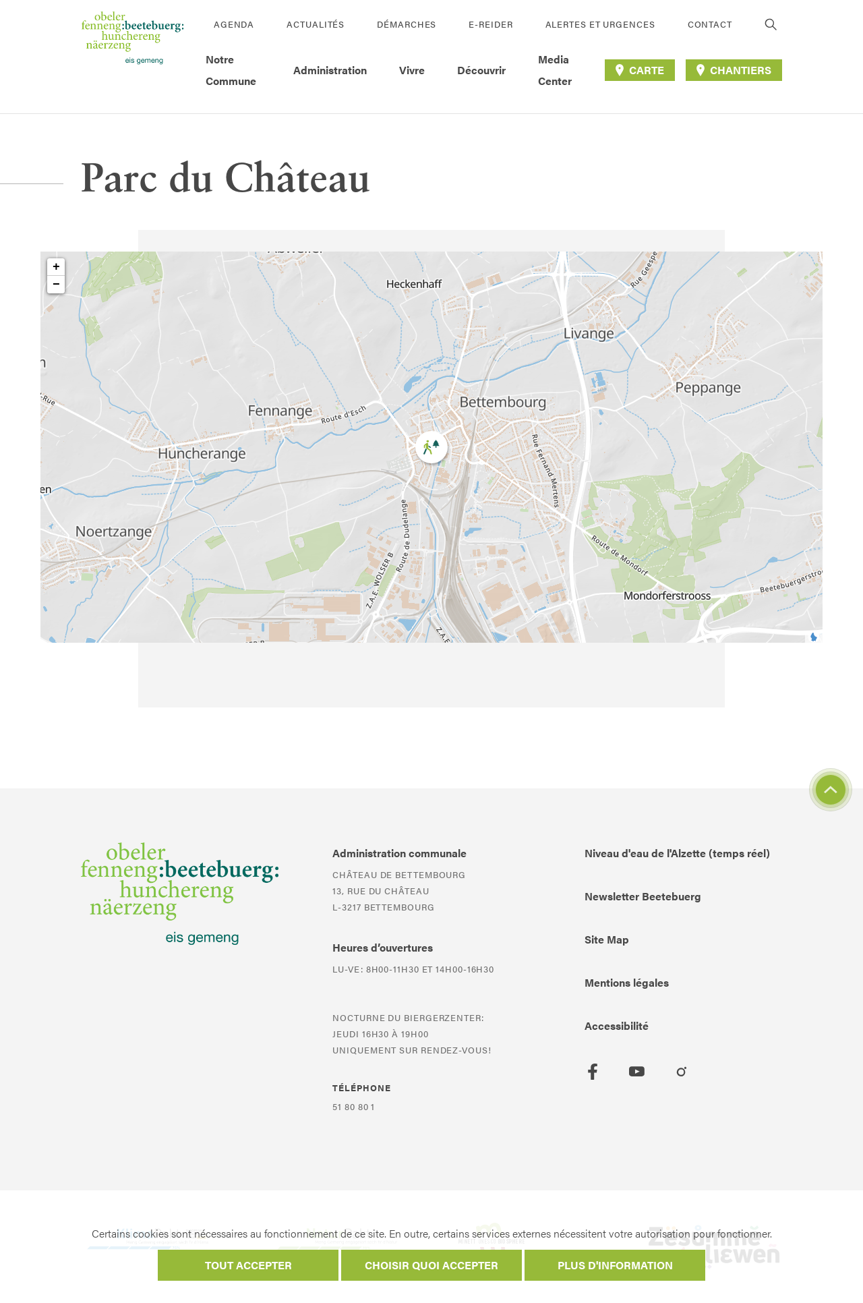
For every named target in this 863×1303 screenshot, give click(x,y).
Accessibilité (617, 1025)
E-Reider (490, 24)
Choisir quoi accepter (431, 1265)
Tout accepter (248, 1265)
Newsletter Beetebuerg (643, 896)
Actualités (316, 24)
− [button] (56, 285)
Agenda (234, 24)
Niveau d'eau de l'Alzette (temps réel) (677, 853)
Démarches (406, 24)
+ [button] (56, 267)
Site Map (607, 939)
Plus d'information (615, 1265)
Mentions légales (627, 982)
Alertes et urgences (600, 24)
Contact (710, 24)
